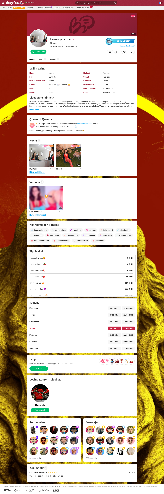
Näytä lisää (34, 109)
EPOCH (51, 486)
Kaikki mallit (7, 8)
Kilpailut (57, 8)
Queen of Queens (84, 124)
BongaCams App (83, 8)
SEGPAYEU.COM (59, 486)
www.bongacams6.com (31, 486)
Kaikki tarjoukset (44, 8)
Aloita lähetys (68, 8)
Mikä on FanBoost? (127, 46)
